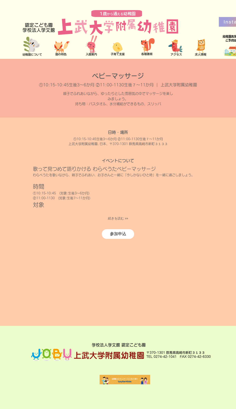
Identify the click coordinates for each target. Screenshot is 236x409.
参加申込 (118, 233)
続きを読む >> (118, 218)
